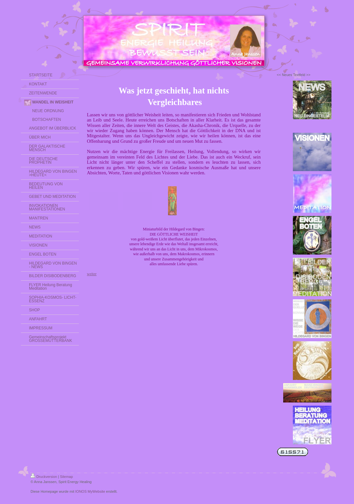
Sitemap (66, 477)
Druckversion (44, 477)
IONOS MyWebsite (90, 491)
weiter (92, 274)
